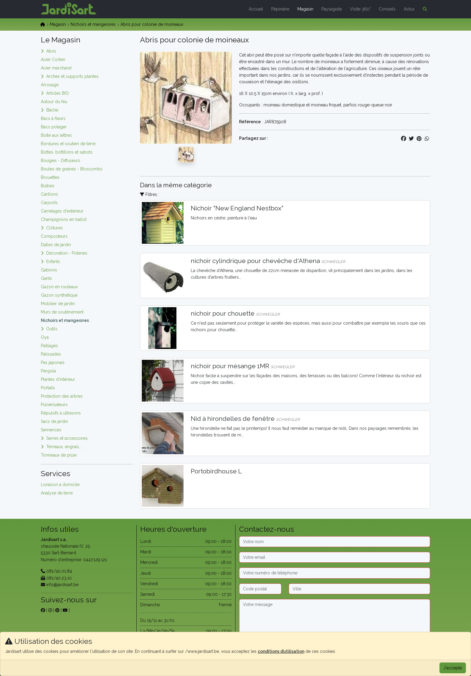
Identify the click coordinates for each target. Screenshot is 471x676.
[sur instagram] (50, 610)
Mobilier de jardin (58, 303)
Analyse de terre (57, 493)
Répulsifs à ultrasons (61, 413)
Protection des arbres (62, 396)
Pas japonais (53, 362)
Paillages (49, 345)
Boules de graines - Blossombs (71, 169)
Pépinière (280, 9)
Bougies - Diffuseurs (60, 160)
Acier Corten (53, 59)
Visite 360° (360, 9)
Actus (409, 9)
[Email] (334, 557)
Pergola (48, 371)
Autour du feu (54, 101)
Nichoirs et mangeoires (93, 24)
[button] (423, 9)
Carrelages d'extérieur (62, 211)
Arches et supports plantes (72, 76)
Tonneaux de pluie (59, 455)
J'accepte (452, 667)
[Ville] (359, 588)
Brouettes (50, 177)
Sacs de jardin (54, 421)
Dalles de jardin (56, 244)
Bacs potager (54, 126)
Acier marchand (56, 68)
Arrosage (50, 84)
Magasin (305, 9)
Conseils (387, 9)
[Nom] (334, 541)
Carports (49, 202)
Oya (45, 337)
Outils (51, 328)
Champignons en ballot (64, 219)
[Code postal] (260, 588)
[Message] (334, 618)
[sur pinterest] (57, 610)
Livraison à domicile (60, 484)
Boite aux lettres (56, 135)
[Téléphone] (334, 572)
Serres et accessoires (67, 438)
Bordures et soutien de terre (68, 143)
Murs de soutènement (62, 312)
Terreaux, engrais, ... (65, 446)
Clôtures (54, 227)
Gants (46, 278)
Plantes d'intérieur (58, 379)
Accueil (256, 9)
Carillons (49, 194)
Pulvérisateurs (54, 404)
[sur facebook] (43, 610)
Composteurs (54, 236)
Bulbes (47, 185)
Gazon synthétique (59, 295)
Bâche (52, 110)
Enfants (53, 261)
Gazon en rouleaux (59, 286)
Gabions (49, 270)
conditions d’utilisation (281, 651)
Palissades (51, 354)
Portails (48, 387)
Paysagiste (331, 9)
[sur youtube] (65, 610)
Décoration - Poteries (66, 253)
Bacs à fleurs (53, 118)
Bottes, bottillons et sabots (67, 152)
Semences (51, 429)
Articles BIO (57, 93)
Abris (51, 51)
